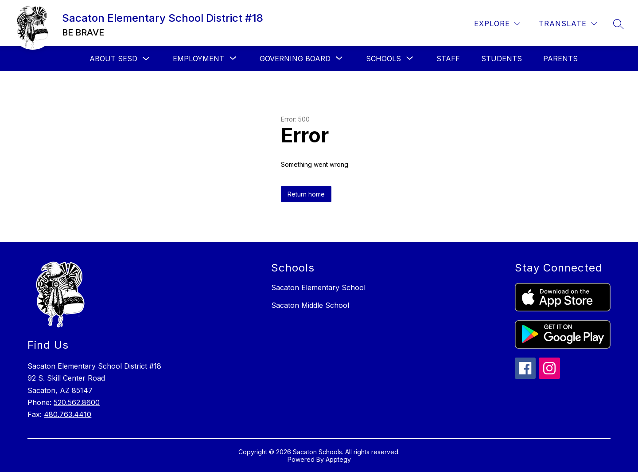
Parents (560, 58)
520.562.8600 (77, 402)
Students (501, 58)
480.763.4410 (67, 414)
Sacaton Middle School (310, 305)
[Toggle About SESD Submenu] (146, 59)
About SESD (113, 58)
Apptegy (338, 459)
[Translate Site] (568, 23)
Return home (306, 194)
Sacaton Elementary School (318, 287)
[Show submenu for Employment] (198, 58)
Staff (448, 58)
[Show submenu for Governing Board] (295, 58)
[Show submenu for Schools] (383, 58)
